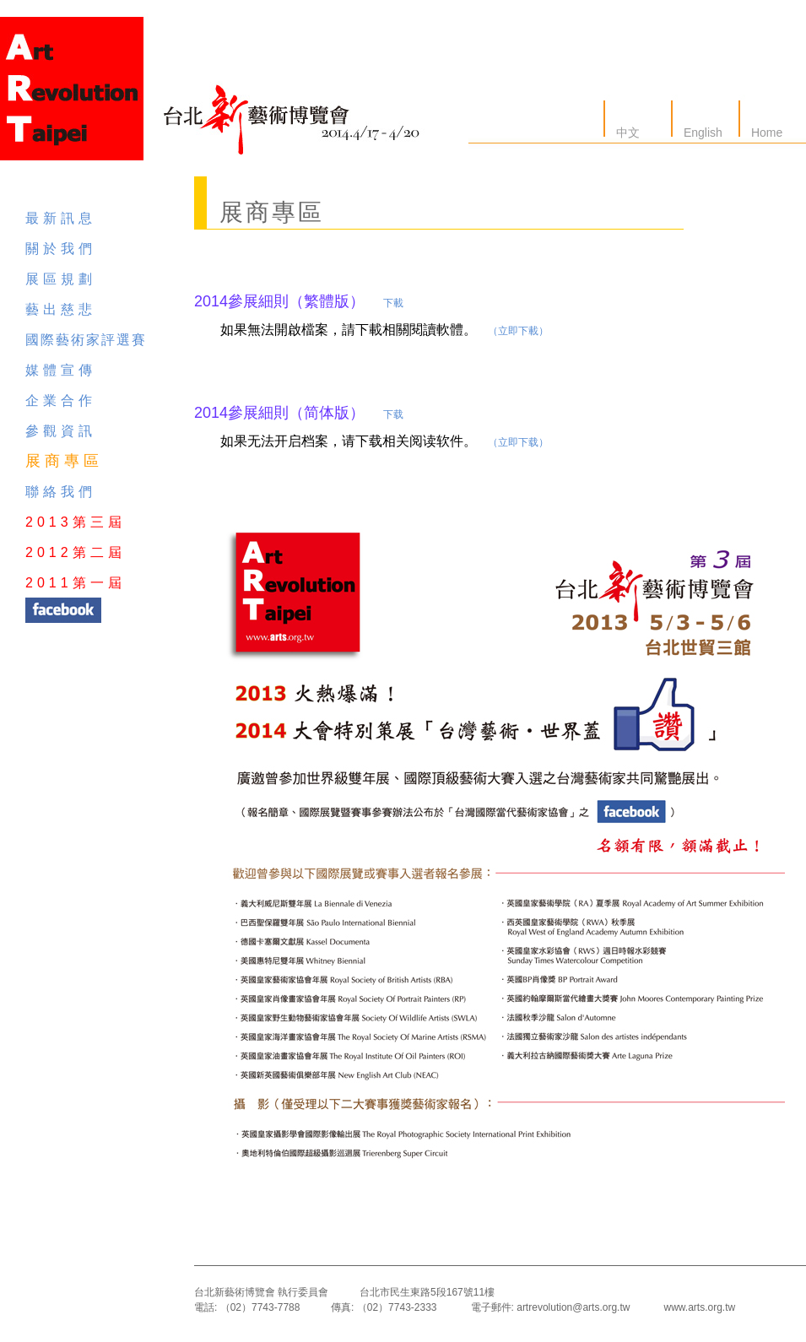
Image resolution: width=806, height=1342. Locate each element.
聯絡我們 (60, 491)
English (701, 132)
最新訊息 (60, 218)
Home (765, 132)
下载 (393, 414)
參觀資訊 (60, 431)
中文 (626, 132)
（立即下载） (518, 442)
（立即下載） (518, 331)
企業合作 (60, 400)
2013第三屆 (75, 522)
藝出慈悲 (60, 309)
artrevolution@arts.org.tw (573, 1307)
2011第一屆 (75, 583)
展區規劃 (60, 279)
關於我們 (60, 248)
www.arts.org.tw (699, 1307)
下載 (393, 303)
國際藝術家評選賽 (86, 340)
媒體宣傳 (60, 370)
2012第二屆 (75, 552)
